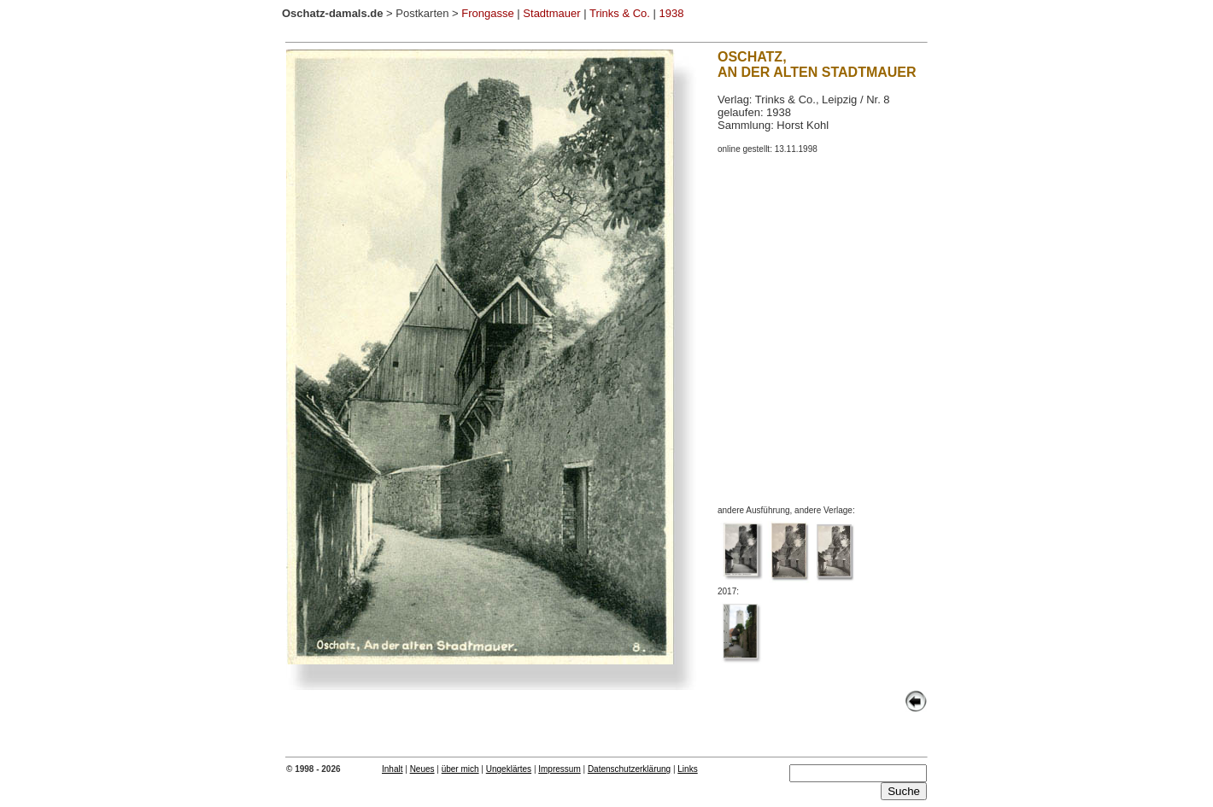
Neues (422, 769)
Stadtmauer (551, 13)
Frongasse (487, 13)
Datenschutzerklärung (629, 769)
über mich (460, 769)
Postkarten (422, 13)
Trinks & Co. (619, 13)
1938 (671, 13)
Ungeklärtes (508, 769)
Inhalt (392, 769)
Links (687, 769)
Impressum (559, 769)
